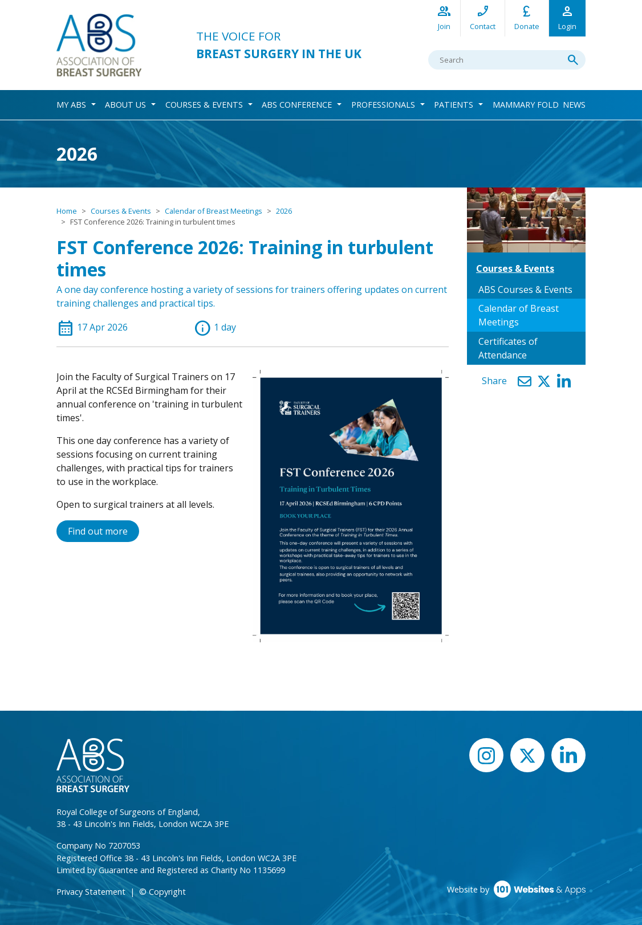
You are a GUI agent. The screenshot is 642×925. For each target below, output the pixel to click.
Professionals (383, 104)
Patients (453, 104)
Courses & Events (204, 104)
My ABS (71, 104)
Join (444, 17)
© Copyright (162, 891)
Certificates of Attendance (508, 348)
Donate (526, 17)
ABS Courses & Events (525, 289)
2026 (284, 211)
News (574, 104)
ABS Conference (297, 104)
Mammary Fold (526, 104)
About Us (125, 104)
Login (567, 17)
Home (66, 211)
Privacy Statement (90, 891)
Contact (482, 17)
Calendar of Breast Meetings (213, 211)
